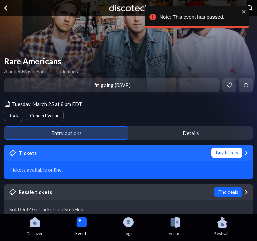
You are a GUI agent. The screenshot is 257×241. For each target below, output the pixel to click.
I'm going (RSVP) (112, 85)
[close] (246, 11)
